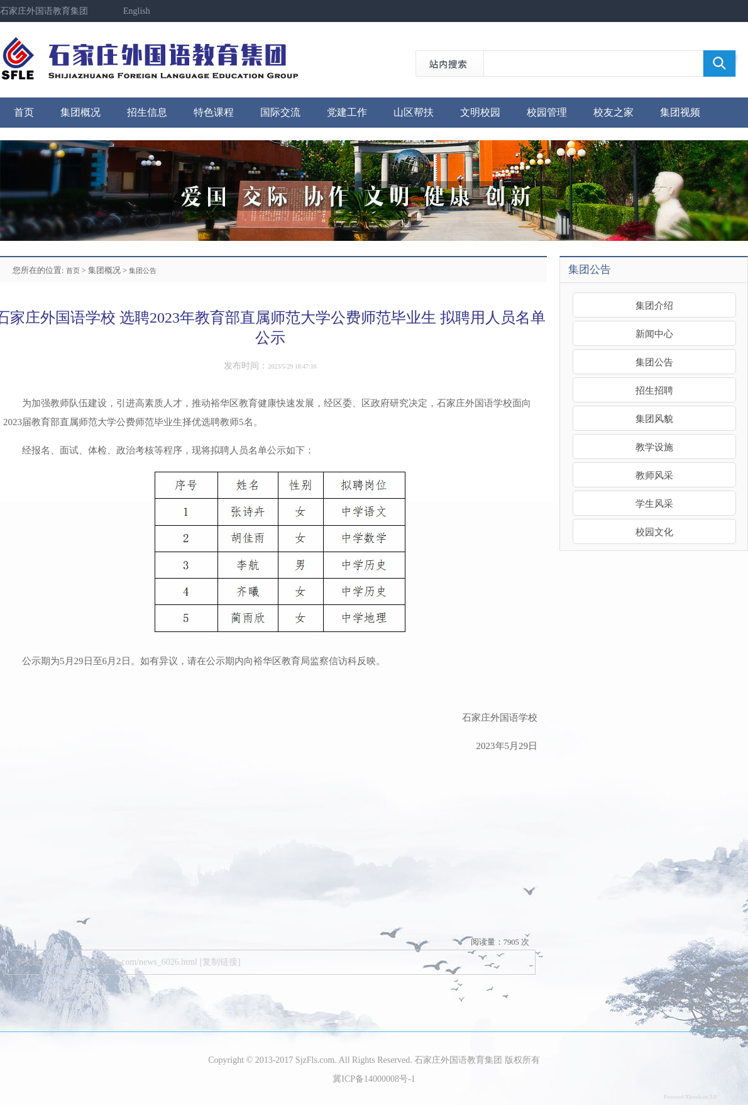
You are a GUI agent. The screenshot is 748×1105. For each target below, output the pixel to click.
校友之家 (613, 112)
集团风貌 (654, 418)
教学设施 (654, 446)
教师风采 (654, 475)
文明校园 (480, 112)
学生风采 (654, 503)
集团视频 (680, 112)
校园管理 (547, 112)
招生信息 (147, 112)
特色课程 (214, 112)
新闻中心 (654, 333)
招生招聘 (654, 390)
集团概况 (80, 112)
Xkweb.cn (696, 1097)
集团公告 (143, 270)
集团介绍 (654, 305)
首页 (24, 112)
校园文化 (654, 531)
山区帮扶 (413, 112)
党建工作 (347, 112)
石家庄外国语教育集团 (44, 11)
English (136, 11)
